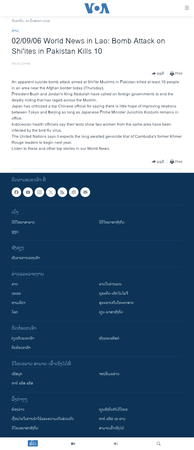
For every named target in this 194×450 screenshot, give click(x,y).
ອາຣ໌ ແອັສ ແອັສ (22, 383)
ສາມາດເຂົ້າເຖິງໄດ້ (111, 428)
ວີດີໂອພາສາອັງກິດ (112, 222)
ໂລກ (15, 312)
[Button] (158, 74)
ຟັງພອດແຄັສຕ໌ (109, 338)
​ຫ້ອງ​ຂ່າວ (18, 409)
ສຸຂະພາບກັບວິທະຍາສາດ (116, 302)
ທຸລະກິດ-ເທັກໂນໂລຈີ (113, 293)
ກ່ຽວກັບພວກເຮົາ (23, 338)
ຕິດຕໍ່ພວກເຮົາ (21, 347)
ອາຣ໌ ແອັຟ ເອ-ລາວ (112, 418)
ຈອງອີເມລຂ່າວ (109, 374)
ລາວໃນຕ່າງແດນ (110, 284)
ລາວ (15, 284)
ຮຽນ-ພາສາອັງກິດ (111, 312)
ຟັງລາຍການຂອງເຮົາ (26, 258)
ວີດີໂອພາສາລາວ (23, 222)
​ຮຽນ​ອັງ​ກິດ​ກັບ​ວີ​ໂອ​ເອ (113, 409)
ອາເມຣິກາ (19, 302)
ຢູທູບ (15, 231)
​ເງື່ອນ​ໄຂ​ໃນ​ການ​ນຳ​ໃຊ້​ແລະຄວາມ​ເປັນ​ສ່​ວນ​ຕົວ (43, 418)
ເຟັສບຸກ (17, 374)
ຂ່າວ (15, 30)
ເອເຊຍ (16, 293)
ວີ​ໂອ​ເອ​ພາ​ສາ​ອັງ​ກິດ (25, 428)
